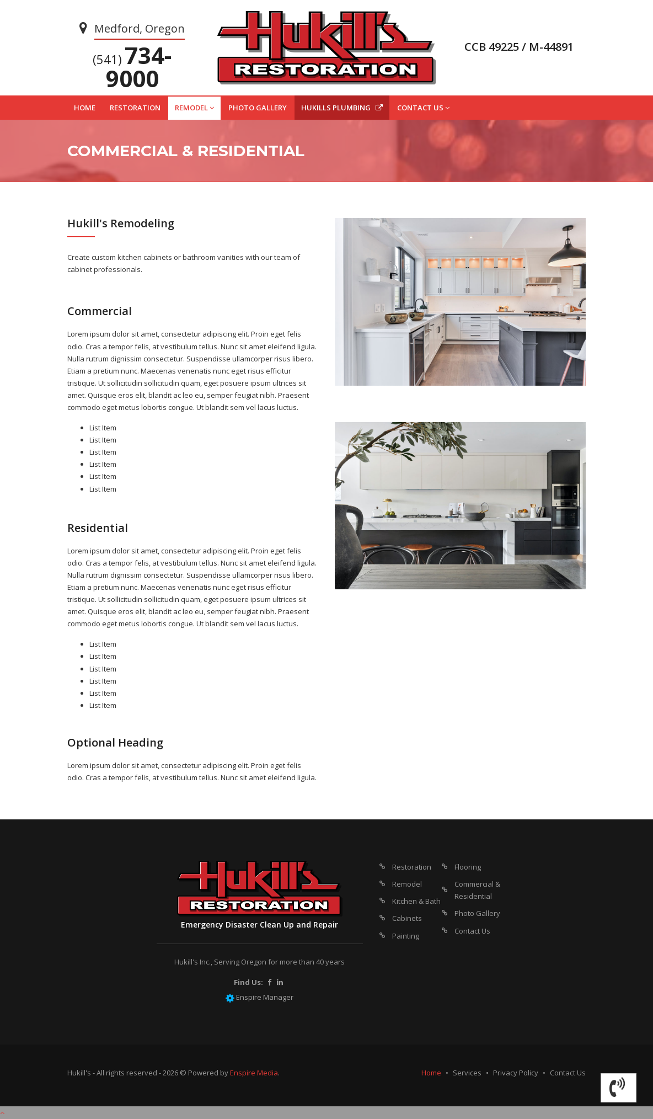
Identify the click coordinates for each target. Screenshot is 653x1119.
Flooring (467, 867)
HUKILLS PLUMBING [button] (342, 108)
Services (467, 1073)
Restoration (411, 867)
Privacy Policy (515, 1073)
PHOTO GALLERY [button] (257, 108)
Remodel (407, 884)
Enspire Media (254, 1073)
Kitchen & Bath (416, 901)
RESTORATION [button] (135, 108)
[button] (618, 1087)
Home (431, 1073)
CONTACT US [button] (423, 108)
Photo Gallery (477, 913)
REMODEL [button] (194, 108)
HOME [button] (84, 108)
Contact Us (472, 931)
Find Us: (248, 982)
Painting (405, 936)
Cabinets (407, 918)
